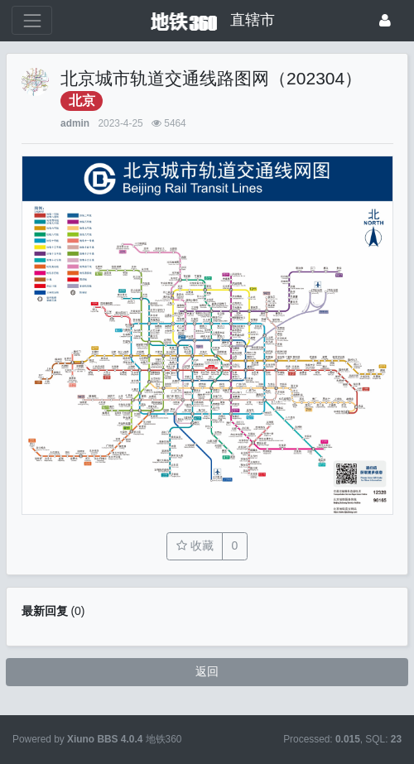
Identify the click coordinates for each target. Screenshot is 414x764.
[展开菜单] (32, 20)
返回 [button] (207, 671)
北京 (82, 101)
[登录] (385, 20)
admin (74, 123)
